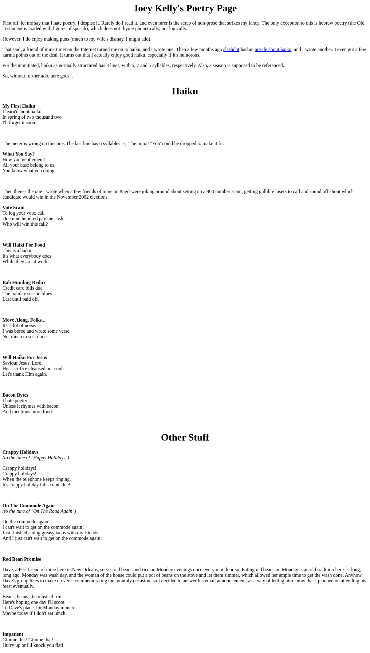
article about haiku (273, 49)
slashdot (231, 49)
